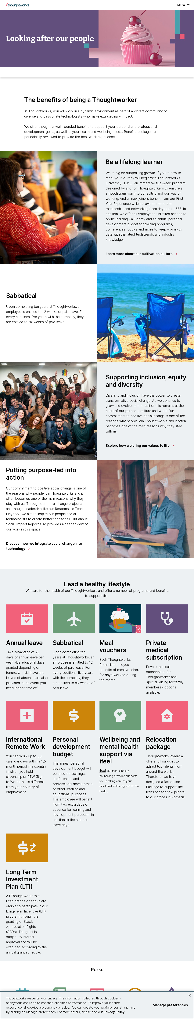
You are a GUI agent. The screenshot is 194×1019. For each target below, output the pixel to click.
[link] (141, 254)
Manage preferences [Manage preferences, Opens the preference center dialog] (170, 1005)
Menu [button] (183, 5)
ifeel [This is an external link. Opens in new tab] (102, 771)
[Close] (190, 995)
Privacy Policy (114, 1012)
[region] (97, 1005)
